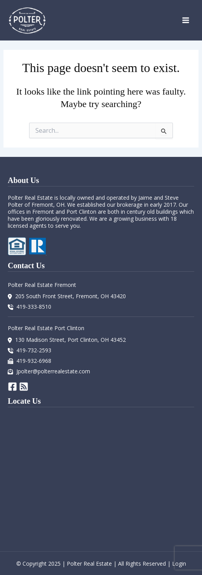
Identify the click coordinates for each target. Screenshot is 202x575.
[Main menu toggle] (185, 20)
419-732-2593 (33, 350)
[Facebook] (12, 386)
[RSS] (23, 386)
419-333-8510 (33, 306)
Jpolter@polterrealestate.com (53, 371)
